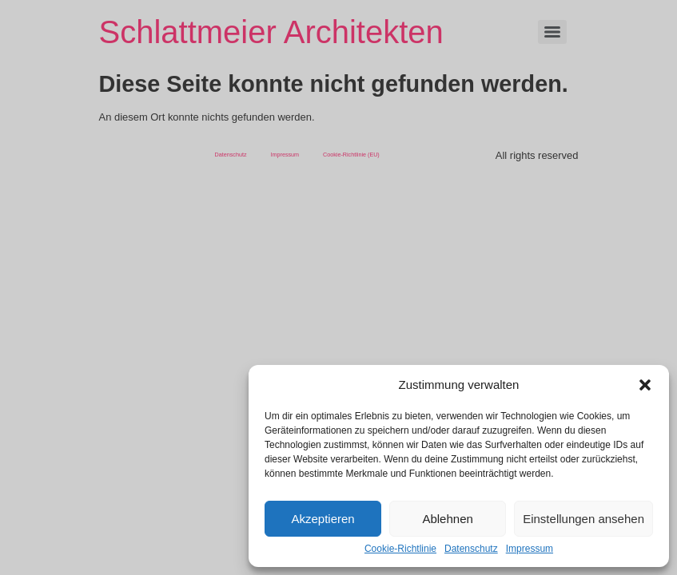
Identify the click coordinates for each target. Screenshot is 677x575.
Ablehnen (447, 518)
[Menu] (552, 32)
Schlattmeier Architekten (271, 32)
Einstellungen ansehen (583, 518)
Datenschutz (471, 548)
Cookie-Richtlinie (400, 548)
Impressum (529, 548)
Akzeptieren (322, 518)
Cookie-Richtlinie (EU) (351, 154)
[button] (645, 385)
